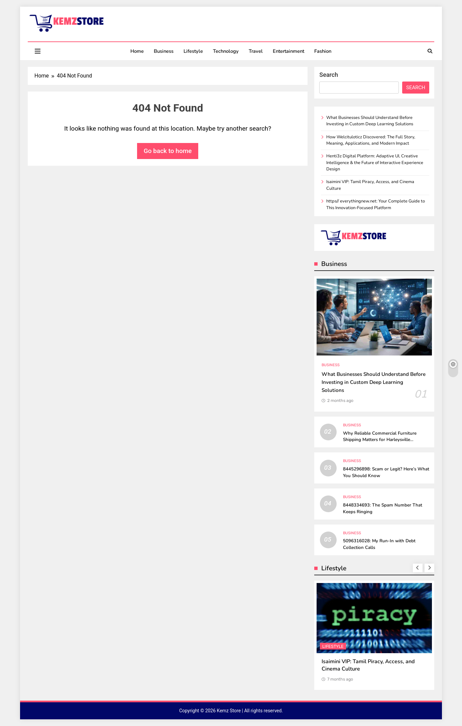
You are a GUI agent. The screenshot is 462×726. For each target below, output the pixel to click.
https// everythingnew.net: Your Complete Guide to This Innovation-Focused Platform (375, 204)
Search (328, 74)
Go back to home (168, 151)
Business (164, 51)
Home (137, 51)
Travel (256, 51)
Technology (226, 51)
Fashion (322, 51)
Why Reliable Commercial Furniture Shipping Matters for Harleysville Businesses (380, 440)
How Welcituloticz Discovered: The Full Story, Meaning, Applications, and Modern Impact (370, 140)
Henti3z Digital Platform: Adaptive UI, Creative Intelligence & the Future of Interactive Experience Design (374, 162)
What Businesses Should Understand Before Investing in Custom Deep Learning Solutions (369, 121)
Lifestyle (193, 51)
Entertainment (288, 51)
